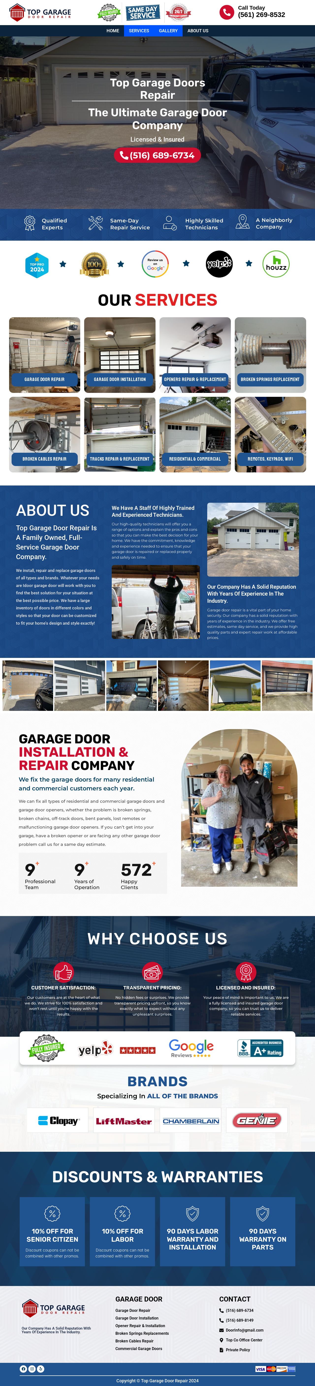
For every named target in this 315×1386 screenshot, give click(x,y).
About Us (198, 30)
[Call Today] (227, 12)
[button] (23, 1123)
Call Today (251, 8)
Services (139, 30)
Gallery (168, 30)
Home (113, 30)
